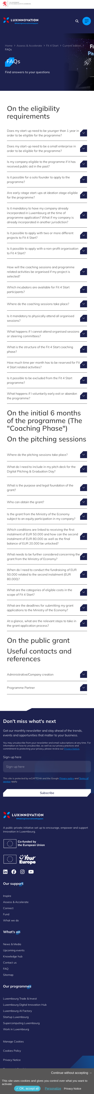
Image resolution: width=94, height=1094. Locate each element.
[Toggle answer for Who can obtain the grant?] (47, 501)
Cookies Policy (12, 1050)
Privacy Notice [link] (72, 1088)
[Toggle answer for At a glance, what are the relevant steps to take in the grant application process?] (47, 623)
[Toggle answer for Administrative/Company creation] (47, 674)
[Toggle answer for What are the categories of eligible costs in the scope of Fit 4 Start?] (47, 592)
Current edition (72, 45)
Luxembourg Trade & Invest (20, 998)
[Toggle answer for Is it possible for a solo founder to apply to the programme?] (47, 179)
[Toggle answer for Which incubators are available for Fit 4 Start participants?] (47, 289)
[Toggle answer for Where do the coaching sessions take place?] (47, 303)
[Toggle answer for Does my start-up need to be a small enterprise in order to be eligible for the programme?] (47, 148)
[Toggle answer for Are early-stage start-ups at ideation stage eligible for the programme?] (47, 195)
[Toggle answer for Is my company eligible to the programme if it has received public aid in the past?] (47, 164)
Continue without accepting (71, 1072)
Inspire (7, 896)
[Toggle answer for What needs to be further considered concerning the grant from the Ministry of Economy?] (47, 556)
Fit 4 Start (52, 45)
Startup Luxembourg (16, 1017)
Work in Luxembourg (16, 1029)
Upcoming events (14, 950)
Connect (8, 908)
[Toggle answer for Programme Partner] (47, 687)
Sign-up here (12, 757)
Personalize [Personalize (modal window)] (53, 1088)
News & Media (12, 944)
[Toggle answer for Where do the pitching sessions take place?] (47, 454)
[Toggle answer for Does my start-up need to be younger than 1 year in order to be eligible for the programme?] (47, 133)
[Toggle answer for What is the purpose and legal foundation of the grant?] (47, 487)
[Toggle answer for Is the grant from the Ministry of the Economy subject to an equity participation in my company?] (47, 516)
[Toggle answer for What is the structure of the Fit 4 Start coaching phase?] (47, 349)
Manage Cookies (13, 1041)
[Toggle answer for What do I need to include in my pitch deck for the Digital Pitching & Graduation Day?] (47, 469)
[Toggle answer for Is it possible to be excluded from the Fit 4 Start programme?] (47, 380)
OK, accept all (27, 1088)
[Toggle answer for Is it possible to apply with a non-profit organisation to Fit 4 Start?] (47, 250)
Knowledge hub (12, 956)
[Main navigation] (86, 21)
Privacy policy (66, 778)
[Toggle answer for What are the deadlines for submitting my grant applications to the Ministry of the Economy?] (47, 607)
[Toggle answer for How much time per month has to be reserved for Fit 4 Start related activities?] (47, 364)
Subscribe (47, 793)
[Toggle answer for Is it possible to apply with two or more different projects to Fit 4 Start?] (47, 235)
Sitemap (8, 975)
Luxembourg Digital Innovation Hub (25, 1004)
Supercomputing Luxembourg (21, 1023)
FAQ (5, 968)
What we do (11, 920)
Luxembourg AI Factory (17, 1011)
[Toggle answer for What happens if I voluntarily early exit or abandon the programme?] (47, 395)
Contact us (10, 962)
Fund (6, 914)
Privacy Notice (71, 748)
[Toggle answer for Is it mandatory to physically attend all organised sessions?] (47, 318)
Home (9, 45)
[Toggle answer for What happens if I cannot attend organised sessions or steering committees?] (47, 333)
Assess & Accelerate (29, 45)
